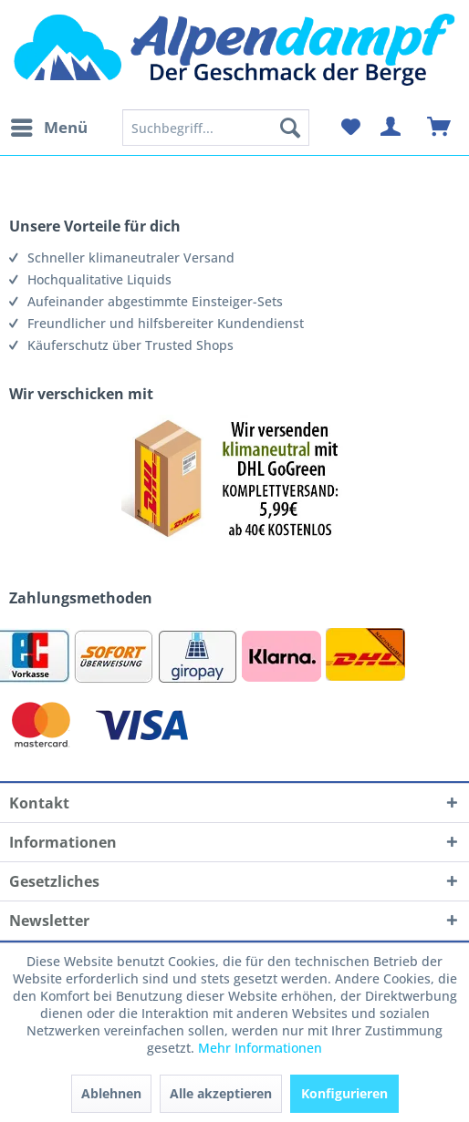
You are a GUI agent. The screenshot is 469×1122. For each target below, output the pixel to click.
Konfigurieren (344, 1093)
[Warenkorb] (440, 127)
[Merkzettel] (350, 127)
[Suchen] (290, 127)
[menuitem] (48, 127)
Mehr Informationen (260, 1047)
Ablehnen (111, 1093)
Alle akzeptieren (221, 1093)
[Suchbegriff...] (216, 127)
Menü (49, 125)
